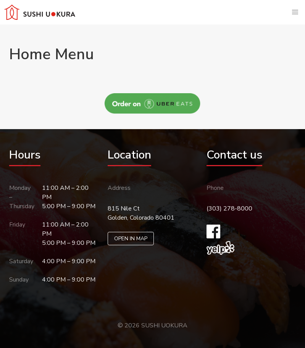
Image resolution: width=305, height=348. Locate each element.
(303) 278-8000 (229, 208)
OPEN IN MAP (130, 238)
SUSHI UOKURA (164, 325)
